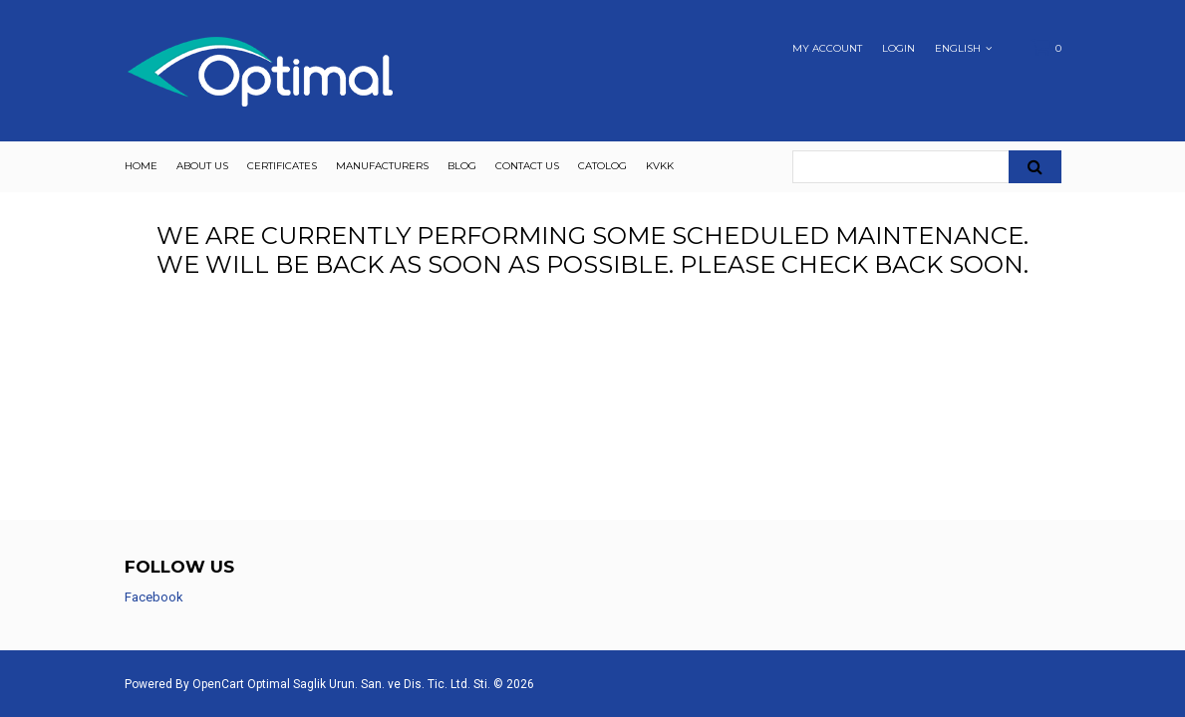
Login (898, 49)
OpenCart (218, 684)
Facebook (154, 597)
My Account (827, 49)
